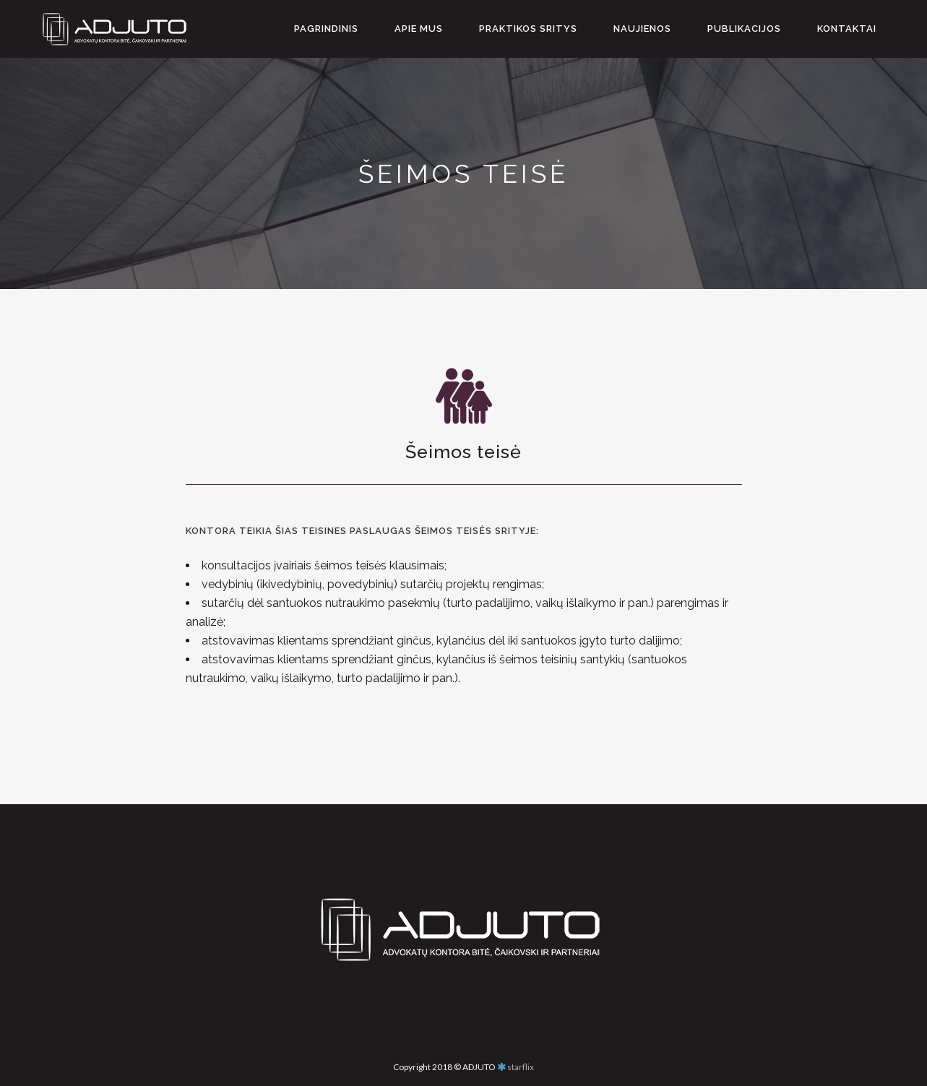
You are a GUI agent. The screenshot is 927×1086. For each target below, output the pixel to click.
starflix (520, 1066)
